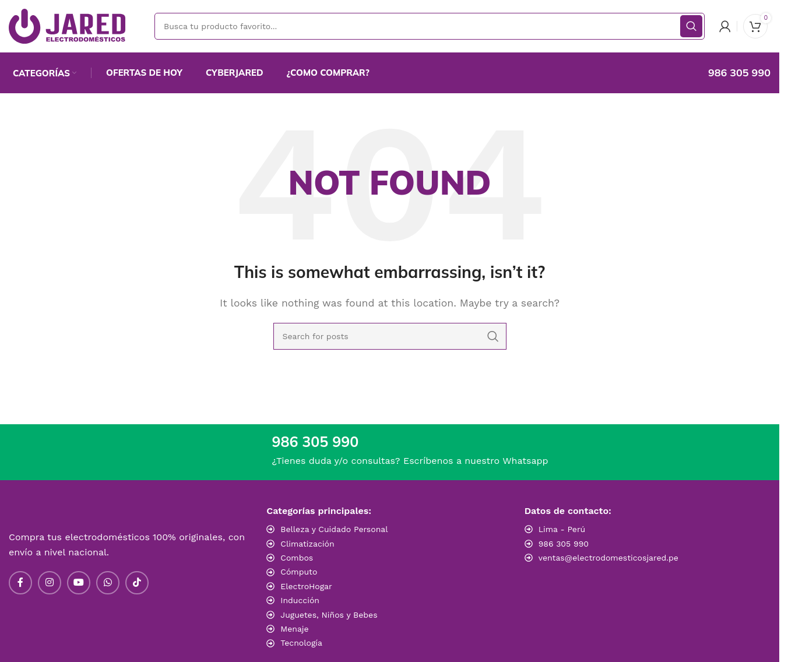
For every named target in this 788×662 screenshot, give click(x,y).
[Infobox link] (727, 73)
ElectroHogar (306, 586)
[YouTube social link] (78, 582)
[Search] (429, 26)
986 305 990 (564, 543)
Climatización (307, 543)
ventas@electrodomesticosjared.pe (608, 557)
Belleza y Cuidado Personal (334, 529)
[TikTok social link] (137, 582)
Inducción (299, 600)
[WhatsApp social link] (107, 582)
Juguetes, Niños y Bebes (328, 614)
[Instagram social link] (49, 582)
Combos (296, 557)
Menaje (294, 628)
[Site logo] (67, 25)
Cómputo (298, 571)
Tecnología (301, 642)
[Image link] (606, 581)
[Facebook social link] (20, 582)
